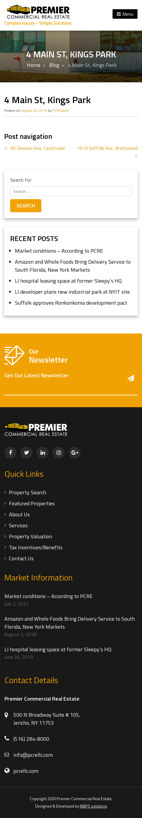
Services (18, 525)
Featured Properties (32, 503)
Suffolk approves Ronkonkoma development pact (71, 303)
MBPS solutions (93, 806)
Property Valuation (30, 536)
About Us (19, 514)
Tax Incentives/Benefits (36, 547)
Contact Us (21, 558)
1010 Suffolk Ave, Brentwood (107, 148)
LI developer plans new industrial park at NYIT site (72, 292)
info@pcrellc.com (33, 755)
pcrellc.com (25, 771)
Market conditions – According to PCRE (59, 251)
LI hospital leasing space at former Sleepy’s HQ (68, 281)
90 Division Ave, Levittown (37, 148)
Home (33, 65)
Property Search (27, 492)
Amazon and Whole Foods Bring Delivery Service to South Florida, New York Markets (73, 266)
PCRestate (61, 110)
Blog (54, 65)
